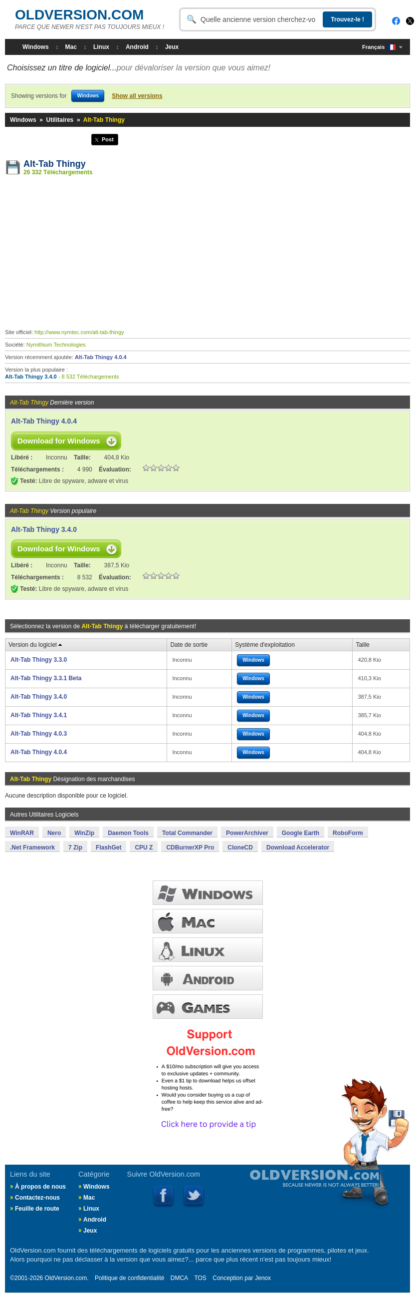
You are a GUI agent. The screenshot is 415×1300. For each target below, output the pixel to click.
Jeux (172, 46)
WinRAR (22, 833)
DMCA (179, 1278)
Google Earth (300, 833)
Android (137, 46)
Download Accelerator (297, 847)
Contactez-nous (37, 1197)
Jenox (263, 1278)
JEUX (208, 1006)
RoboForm (348, 833)
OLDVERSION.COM (79, 14)
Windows (35, 46)
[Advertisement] (207, 254)
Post (108, 139)
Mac (71, 46)
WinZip (84, 833)
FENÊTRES (208, 892)
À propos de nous (40, 1186)
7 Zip (75, 847)
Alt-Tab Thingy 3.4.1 (38, 715)
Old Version (288, 1186)
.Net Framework (32, 847)
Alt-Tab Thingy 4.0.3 (38, 733)
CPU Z (144, 847)
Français (379, 47)
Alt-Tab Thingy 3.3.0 (38, 659)
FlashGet (108, 847)
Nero (54, 833)
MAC (208, 921)
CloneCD (240, 847)
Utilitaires (60, 119)
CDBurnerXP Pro (190, 847)
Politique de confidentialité (129, 1278)
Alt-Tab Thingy (54, 164)
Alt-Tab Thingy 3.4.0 (31, 377)
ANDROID (208, 978)
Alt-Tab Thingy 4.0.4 (101, 357)
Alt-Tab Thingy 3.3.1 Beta (45, 678)
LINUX (208, 949)
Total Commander (187, 833)
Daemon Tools (128, 833)
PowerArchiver (247, 833)
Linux (101, 46)
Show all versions (137, 95)
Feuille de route (37, 1208)
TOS (200, 1278)
